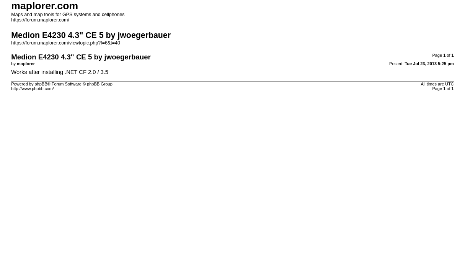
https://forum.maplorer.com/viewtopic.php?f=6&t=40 (65, 43)
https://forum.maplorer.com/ (40, 20)
